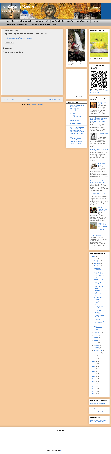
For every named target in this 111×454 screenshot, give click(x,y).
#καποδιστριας (42, 37)
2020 (94, 366)
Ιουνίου (96, 340)
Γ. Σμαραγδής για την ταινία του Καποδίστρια (98, 306)
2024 (94, 356)
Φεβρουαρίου (98, 350)
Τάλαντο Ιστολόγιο (94, 408)
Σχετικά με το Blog (83, 21)
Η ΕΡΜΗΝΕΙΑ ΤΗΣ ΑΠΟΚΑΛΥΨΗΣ (98, 293)
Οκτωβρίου (97, 266)
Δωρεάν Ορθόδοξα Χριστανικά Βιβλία (16, 24)
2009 (94, 394)
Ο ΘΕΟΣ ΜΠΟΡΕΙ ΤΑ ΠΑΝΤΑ (98, 328)
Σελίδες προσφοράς (42, 21)
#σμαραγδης (50, 37)
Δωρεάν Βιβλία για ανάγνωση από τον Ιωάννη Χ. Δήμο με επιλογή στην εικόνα (98, 227)
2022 (94, 361)
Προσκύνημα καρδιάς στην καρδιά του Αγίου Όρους (98, 420)
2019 (94, 368)
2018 (94, 371)
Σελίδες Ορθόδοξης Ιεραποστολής (62, 21)
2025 (94, 258)
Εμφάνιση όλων (82, 145)
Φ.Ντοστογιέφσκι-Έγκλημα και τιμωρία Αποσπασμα (99, 150)
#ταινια (56, 37)
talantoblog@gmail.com (97, 403)
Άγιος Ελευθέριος (96, 235)
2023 (94, 358)
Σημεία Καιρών (74, 120)
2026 (94, 256)
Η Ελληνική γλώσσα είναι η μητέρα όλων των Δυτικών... (99, 322)
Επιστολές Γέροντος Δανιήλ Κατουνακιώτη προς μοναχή (98, 181)
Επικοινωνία (96, 21)
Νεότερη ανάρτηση (9, 99)
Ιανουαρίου (97, 353)
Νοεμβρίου (97, 263)
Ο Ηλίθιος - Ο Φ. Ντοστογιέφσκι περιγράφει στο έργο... (99, 274)
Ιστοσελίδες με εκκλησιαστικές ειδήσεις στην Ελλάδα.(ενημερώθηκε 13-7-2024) (99, 119)
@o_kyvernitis (10, 37)
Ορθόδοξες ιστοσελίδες (25, 21)
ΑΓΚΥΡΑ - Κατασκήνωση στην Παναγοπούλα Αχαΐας (76, 138)
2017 (94, 373)
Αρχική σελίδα (9, 21)
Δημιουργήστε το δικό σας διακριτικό (98, 411)
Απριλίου (96, 345)
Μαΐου (96, 343)
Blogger (62, 450)
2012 (94, 386)
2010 (94, 391)
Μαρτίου (96, 348)
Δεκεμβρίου (97, 261)
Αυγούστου (97, 335)
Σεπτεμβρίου (98, 332)
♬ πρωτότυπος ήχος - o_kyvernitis (23, 38)
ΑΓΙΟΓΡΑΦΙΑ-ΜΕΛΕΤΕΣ (77, 105)
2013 (94, 383)
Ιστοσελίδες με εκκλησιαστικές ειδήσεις (44, 24)
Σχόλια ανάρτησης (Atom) (36, 104)
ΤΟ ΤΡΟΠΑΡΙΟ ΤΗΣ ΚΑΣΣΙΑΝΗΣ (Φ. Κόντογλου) (75, 108)
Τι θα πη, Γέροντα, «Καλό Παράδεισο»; (102, 209)
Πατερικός (73, 113)
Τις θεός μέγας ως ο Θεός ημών (103, 103)
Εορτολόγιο (79, 96)
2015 (94, 378)
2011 (94, 388)
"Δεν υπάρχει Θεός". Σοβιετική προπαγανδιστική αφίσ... (99, 313)
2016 (94, 376)
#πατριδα (11, 38)
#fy (7, 38)
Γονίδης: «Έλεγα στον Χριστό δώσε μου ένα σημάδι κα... (98, 282)
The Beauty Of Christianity (98, 268)
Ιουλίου (96, 337)
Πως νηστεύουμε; (103, 133)
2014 (94, 381)
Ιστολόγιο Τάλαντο (17, 7)
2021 (94, 363)
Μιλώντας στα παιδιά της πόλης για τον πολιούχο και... (98, 300)
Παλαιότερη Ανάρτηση (55, 99)
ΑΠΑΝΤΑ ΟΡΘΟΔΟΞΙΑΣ (77, 127)
